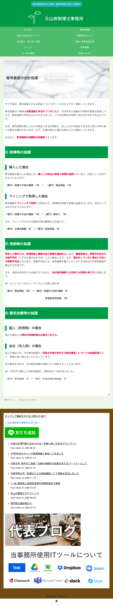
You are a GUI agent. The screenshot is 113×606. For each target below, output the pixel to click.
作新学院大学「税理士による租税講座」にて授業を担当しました (45, 473)
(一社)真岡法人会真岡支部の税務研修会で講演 (35, 483)
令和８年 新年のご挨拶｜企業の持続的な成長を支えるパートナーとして (49, 463)
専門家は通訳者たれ (21, 503)
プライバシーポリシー (56, 597)
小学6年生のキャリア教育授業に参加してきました (37, 453)
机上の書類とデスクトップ (25, 493)
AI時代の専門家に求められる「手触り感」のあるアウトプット (44, 443)
